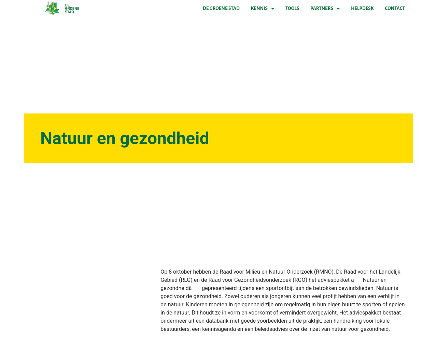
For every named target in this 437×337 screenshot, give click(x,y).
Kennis (262, 8)
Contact (395, 8)
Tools (292, 8)
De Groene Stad (221, 8)
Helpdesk (362, 8)
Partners (325, 8)
